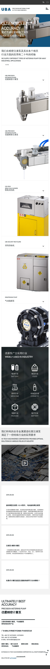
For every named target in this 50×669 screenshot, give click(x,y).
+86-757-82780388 (10, 638)
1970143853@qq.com (14, 640)
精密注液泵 (26, 645)
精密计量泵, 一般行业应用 (10, 645)
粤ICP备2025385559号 (25, 656)
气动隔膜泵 (16, 647)
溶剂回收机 (5, 647)
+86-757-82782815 (10, 636)
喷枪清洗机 (37, 645)
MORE (7, 65)
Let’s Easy (13, 657)
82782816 (21, 636)
